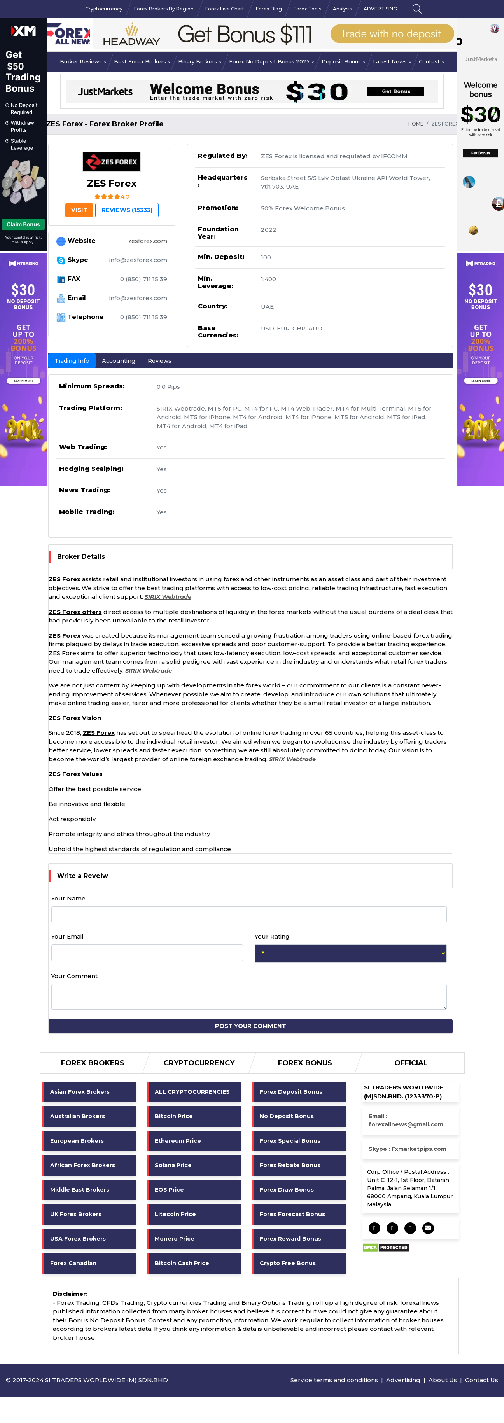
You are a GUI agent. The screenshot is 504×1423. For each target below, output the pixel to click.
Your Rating (272, 937)
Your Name (68, 898)
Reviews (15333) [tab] (128, 209)
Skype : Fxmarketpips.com (407, 1149)
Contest (431, 61)
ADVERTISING (380, 9)
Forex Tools (307, 9)
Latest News (392, 61)
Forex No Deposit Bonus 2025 (271, 61)
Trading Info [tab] (72, 360)
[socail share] (374, 1228)
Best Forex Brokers (142, 61)
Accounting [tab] (121, 360)
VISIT (77, 209)
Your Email (67, 937)
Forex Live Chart (224, 9)
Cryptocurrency (103, 9)
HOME (416, 124)
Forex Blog (269, 9)
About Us (443, 1380)
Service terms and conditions (334, 1380)
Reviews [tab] (163, 360)
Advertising (403, 1380)
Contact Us (481, 1380)
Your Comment (74, 976)
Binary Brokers (199, 61)
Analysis (342, 9)
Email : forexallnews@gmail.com (406, 1120)
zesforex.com (146, 241)
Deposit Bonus (343, 61)
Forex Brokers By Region (164, 9)
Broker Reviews (83, 61)
